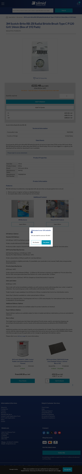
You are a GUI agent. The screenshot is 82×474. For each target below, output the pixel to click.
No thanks (36, 242)
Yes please (46, 242)
